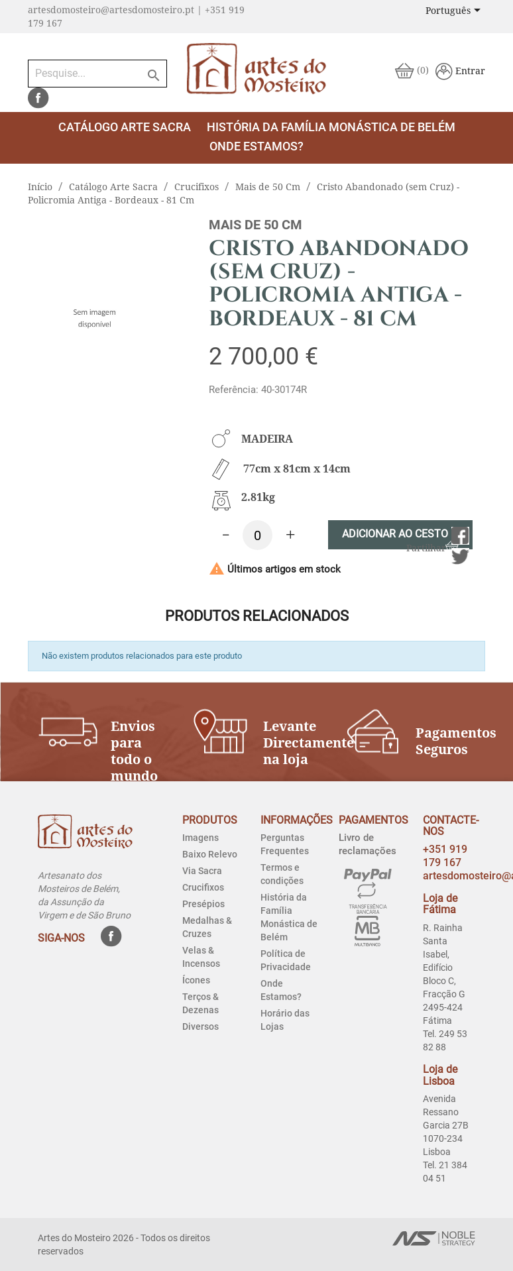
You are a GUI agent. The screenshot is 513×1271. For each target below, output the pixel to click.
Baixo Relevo (209, 854)
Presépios (203, 904)
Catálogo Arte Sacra (124, 127)
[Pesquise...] (97, 73)
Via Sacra (202, 870)
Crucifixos (203, 887)
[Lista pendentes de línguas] (455, 11)
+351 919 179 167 (445, 856)
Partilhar (460, 536)
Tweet (460, 557)
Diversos (200, 1026)
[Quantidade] (257, 535)
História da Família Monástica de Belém (331, 127)
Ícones (196, 980)
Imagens (200, 837)
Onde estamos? (256, 146)
